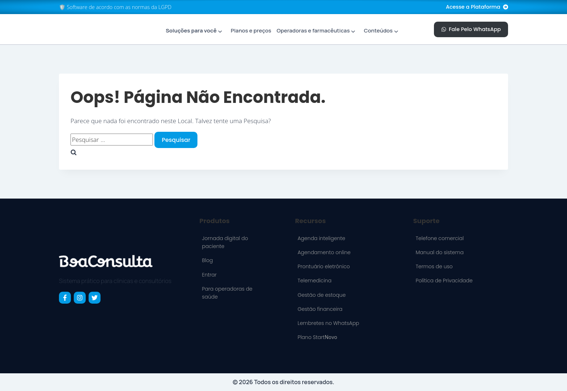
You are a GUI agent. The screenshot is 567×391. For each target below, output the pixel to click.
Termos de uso (433, 266)
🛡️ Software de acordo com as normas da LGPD (115, 7)
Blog (207, 260)
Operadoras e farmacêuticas (313, 30)
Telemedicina (315, 280)
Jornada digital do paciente (225, 242)
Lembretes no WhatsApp (328, 323)
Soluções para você (191, 30)
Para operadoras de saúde (227, 292)
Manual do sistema (439, 252)
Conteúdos (378, 30)
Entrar (209, 274)
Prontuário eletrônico (324, 266)
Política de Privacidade (443, 280)
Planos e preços (251, 30)
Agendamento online (324, 252)
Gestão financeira (320, 309)
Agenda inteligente (321, 238)
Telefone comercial (439, 238)
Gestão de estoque (322, 295)
